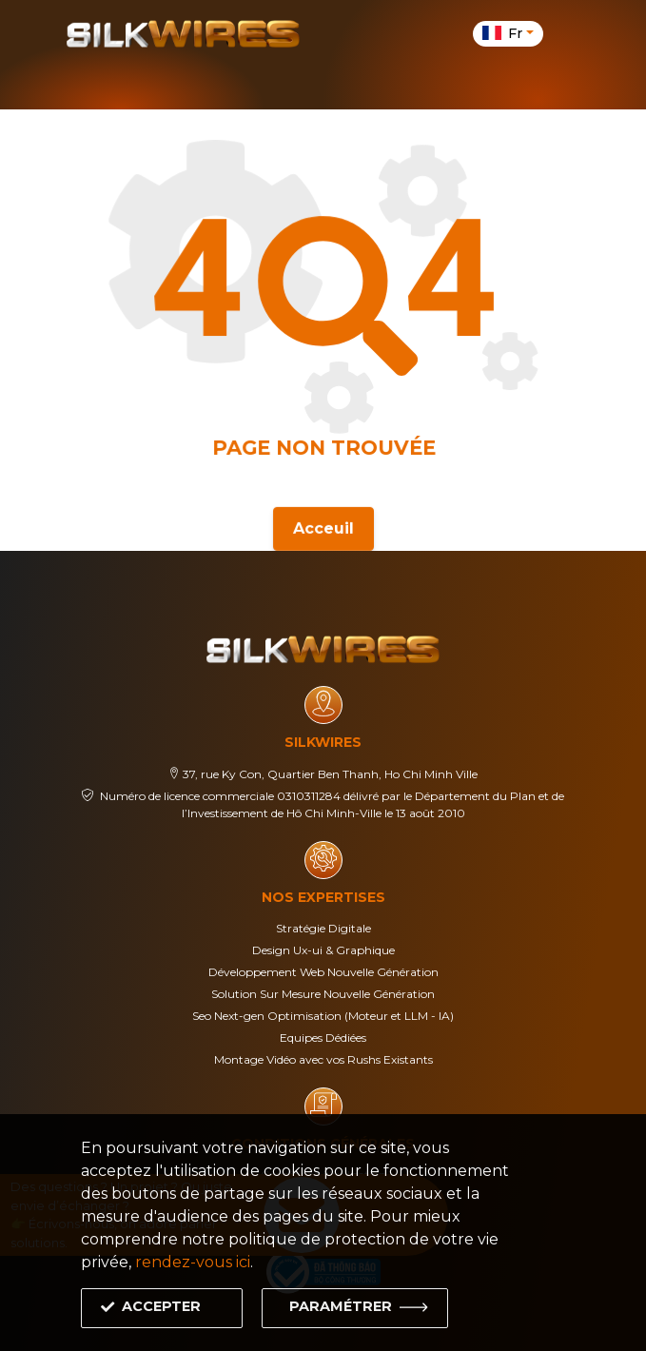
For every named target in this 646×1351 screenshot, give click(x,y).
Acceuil (323, 527)
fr (504, 33)
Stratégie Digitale (323, 928)
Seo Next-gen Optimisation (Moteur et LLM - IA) (323, 1015)
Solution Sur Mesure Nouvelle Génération (323, 994)
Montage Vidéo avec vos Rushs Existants (323, 1059)
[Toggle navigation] (569, 33)
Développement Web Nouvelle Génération (323, 972)
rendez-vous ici (192, 1262)
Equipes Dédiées (323, 1037)
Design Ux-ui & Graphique (323, 950)
